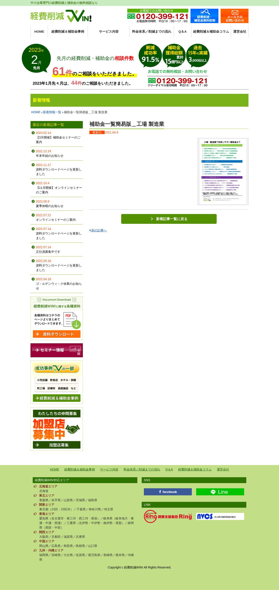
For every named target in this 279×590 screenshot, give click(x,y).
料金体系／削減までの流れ (151, 31)
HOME (39, 31)
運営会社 (239, 31)
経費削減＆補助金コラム (211, 31)
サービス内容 (109, 31)
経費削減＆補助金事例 (67, 31)
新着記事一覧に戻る (171, 219)
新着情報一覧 (52, 112)
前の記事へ (98, 230)
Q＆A (183, 31)
